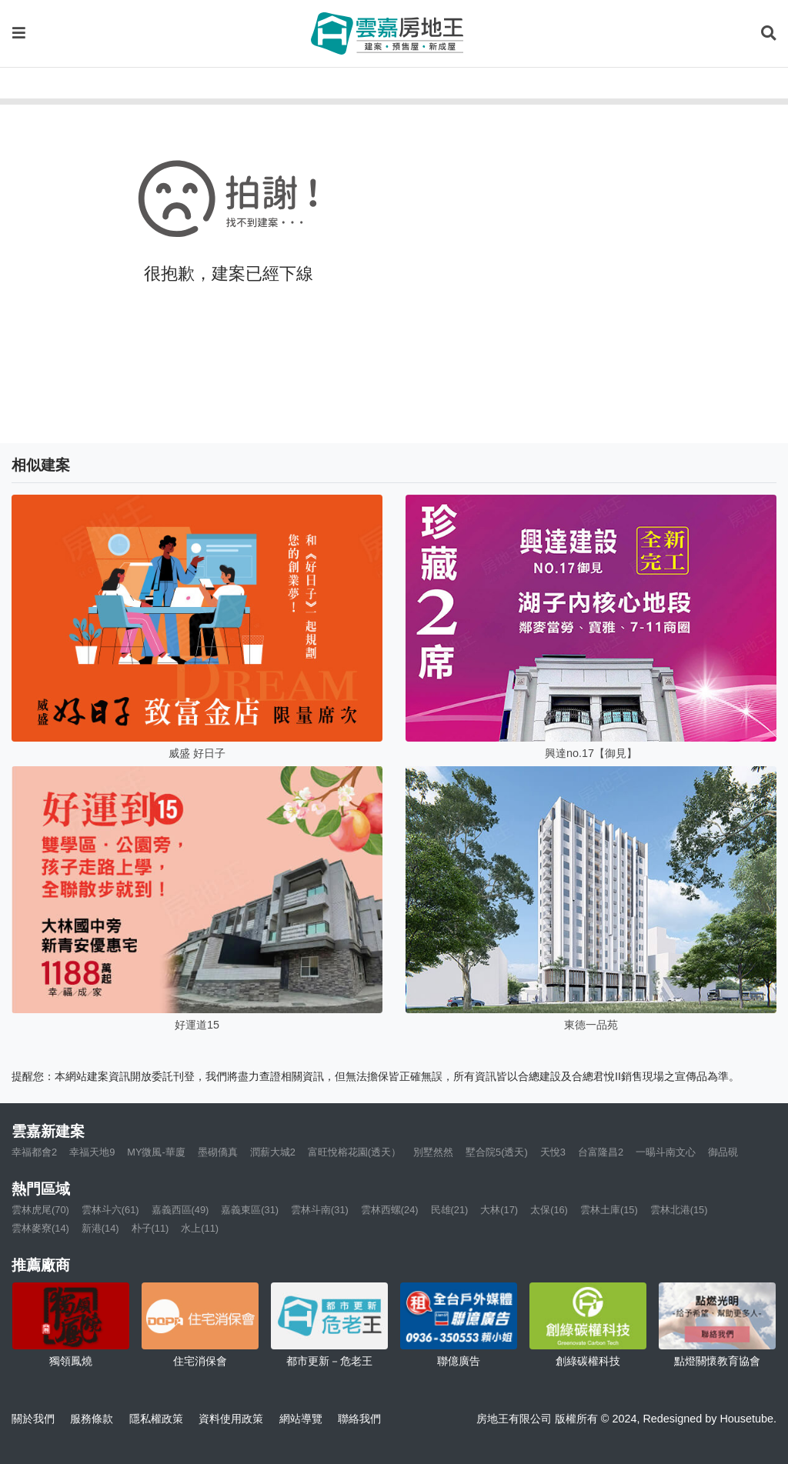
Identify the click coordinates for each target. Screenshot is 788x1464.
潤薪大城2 (273, 1152)
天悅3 (553, 1152)
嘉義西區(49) (180, 1210)
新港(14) (100, 1228)
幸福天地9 (92, 1152)
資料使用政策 (231, 1418)
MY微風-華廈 (156, 1152)
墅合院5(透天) (497, 1152)
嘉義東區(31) (250, 1210)
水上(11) (200, 1228)
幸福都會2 (34, 1152)
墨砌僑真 (218, 1152)
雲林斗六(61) (110, 1210)
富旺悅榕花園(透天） (354, 1152)
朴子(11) (150, 1228)
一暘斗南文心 (666, 1152)
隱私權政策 (156, 1418)
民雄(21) (450, 1210)
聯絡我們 (359, 1418)
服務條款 (91, 1418)
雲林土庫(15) (609, 1210)
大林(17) (499, 1210)
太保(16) (549, 1210)
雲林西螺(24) (390, 1210)
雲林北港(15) (679, 1210)
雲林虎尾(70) (40, 1210)
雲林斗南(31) (320, 1210)
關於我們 (33, 1418)
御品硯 (723, 1152)
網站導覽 (300, 1418)
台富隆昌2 (600, 1152)
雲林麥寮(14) (40, 1228)
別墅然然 (433, 1152)
